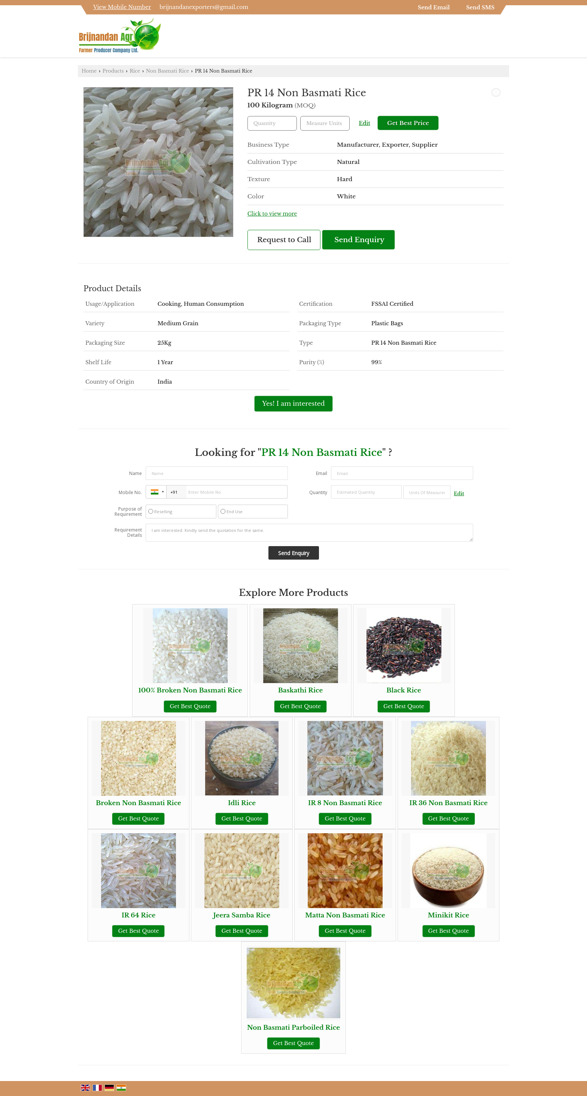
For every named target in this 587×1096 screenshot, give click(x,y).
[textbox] (325, 123)
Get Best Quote (190, 706)
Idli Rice (242, 803)
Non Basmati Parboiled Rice (293, 1028)
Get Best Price (408, 123)
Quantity (318, 492)
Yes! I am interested (293, 404)
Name (135, 473)
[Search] (504, 38)
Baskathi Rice (300, 690)
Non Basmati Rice (167, 71)
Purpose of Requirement (128, 511)
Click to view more (272, 214)
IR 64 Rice (139, 915)
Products (113, 71)
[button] (122, 7)
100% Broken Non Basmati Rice (190, 690)
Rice (135, 71)
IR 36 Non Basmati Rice (448, 803)
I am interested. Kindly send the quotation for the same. (310, 533)
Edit (364, 123)
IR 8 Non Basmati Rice (345, 803)
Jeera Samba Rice (241, 915)
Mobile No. (130, 492)
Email (321, 473)
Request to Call (284, 239)
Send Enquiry (359, 239)
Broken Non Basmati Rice (138, 803)
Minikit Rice (448, 915)
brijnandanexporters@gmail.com (203, 7)
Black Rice (403, 690)
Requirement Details (128, 532)
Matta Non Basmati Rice (345, 915)
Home (89, 71)
